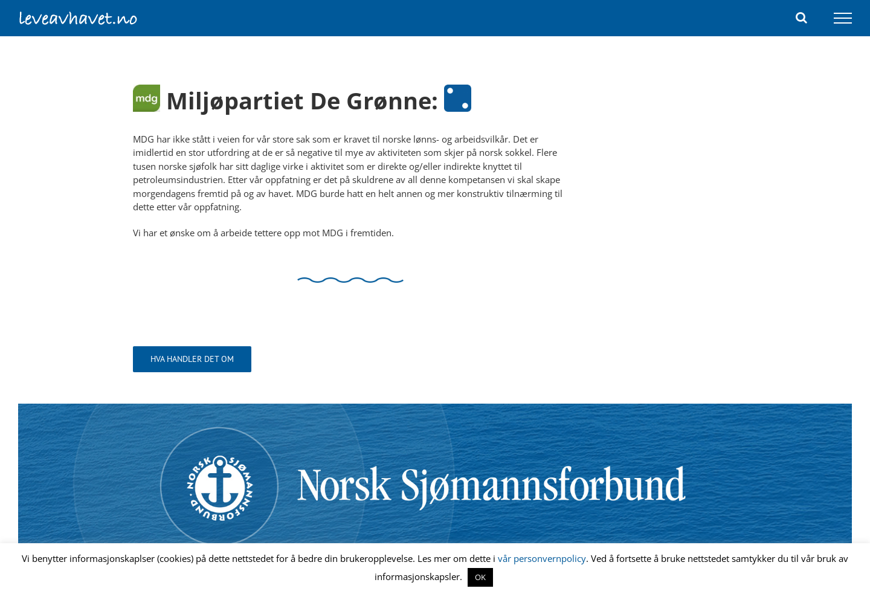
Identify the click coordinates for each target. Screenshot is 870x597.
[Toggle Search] (801, 17)
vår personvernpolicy (542, 558)
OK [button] (480, 577)
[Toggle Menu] (843, 18)
